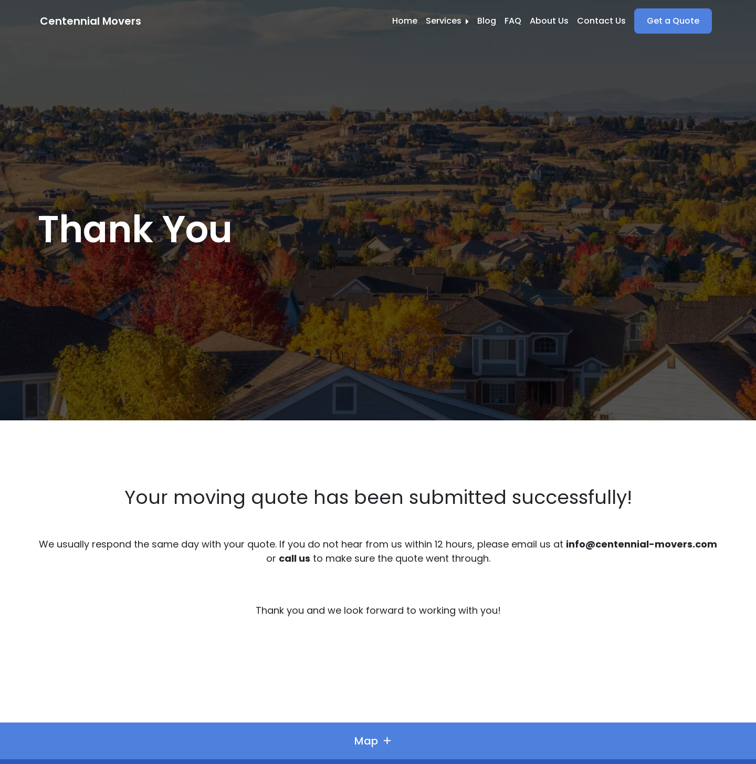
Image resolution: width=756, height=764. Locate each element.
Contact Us (601, 21)
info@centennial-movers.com (641, 544)
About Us (549, 21)
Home (404, 21)
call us (294, 558)
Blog (486, 21)
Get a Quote (673, 21)
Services (447, 21)
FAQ (513, 21)
